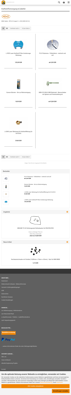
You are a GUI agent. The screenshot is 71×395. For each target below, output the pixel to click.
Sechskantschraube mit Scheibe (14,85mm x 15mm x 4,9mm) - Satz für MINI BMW (35, 259)
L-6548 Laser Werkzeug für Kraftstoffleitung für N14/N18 (18, 132)
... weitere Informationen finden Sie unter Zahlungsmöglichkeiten (19, 346)
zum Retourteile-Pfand (7, 313)
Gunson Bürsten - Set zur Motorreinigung (18, 92)
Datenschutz (4, 293)
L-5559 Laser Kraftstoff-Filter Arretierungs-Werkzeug (18, 54)
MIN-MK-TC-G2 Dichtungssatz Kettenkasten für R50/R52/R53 (35, 228)
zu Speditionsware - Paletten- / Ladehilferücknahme (15, 317)
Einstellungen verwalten (60, 391)
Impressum (59, 382)
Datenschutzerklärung (46, 382)
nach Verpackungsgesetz (8, 320)
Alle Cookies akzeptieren (35, 386)
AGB (2, 290)
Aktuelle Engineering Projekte (9, 363)
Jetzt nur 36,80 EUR (35, 233)
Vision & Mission (6, 360)
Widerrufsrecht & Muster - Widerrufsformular (13, 284)
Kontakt (3, 369)
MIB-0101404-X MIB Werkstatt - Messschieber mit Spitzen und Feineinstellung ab (52, 93)
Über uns (3, 356)
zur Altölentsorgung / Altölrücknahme (11, 310)
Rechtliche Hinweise (7, 297)
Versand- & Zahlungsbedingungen (10, 287)
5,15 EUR (35, 263)
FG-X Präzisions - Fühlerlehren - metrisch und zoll (52, 54)
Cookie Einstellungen (7, 300)
